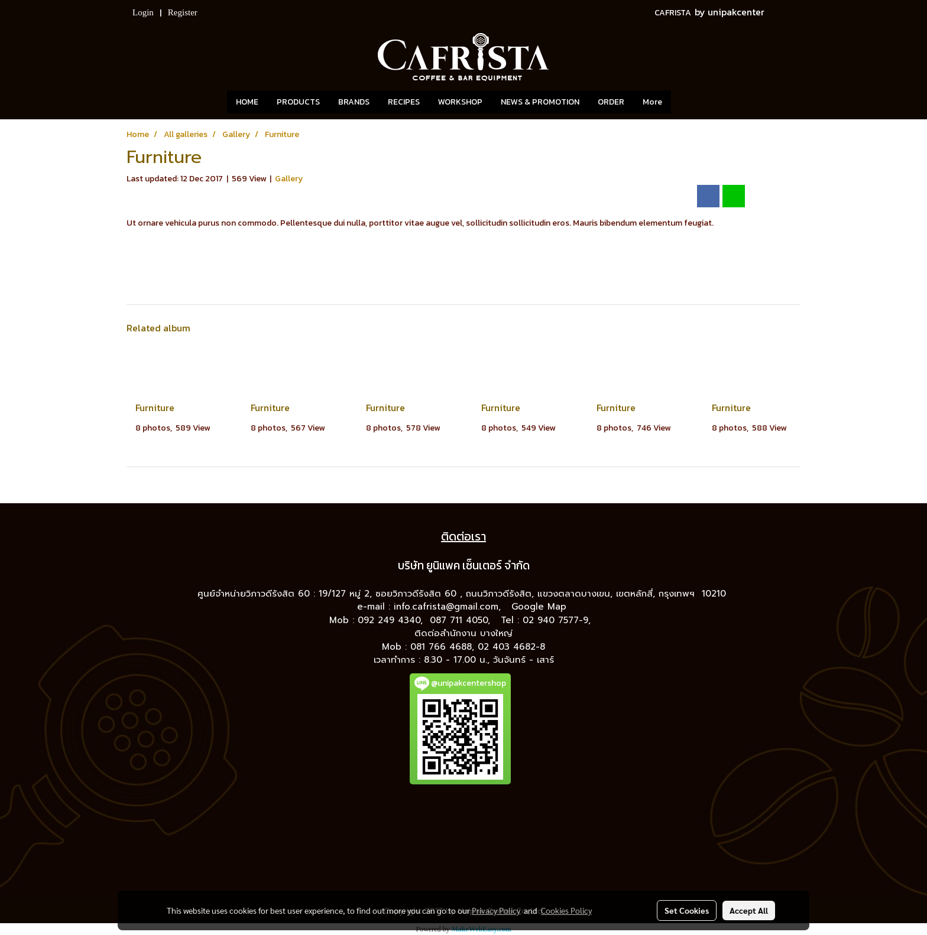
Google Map (540, 606)
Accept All (749, 910)
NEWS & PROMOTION (540, 102)
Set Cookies (687, 910)
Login (143, 12)
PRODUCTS (298, 102)
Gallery (289, 178)
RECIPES (404, 102)
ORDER (611, 102)
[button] (689, 102)
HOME (247, 102)
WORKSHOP (460, 102)
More (652, 102)
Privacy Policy (496, 910)
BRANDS (353, 102)
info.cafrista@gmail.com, (449, 606)
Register (182, 12)
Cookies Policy (566, 910)
